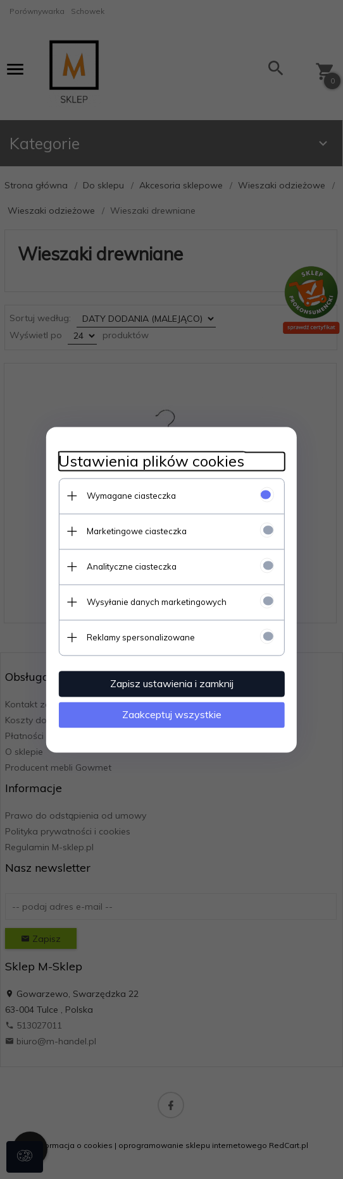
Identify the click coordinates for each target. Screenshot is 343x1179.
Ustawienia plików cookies (151, 461)
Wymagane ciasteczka (130, 496)
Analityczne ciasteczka (131, 566)
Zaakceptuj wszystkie (171, 714)
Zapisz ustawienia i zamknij (172, 683)
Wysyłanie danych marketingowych (156, 602)
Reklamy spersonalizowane (140, 637)
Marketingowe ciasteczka (136, 531)
